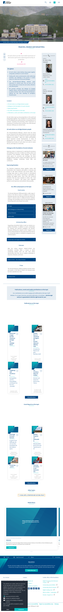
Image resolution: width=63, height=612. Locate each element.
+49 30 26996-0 (27, 583)
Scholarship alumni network (50, 587)
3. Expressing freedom (12, 108)
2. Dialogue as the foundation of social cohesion (18, 106)
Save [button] (7, 609)
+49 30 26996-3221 (48, 84)
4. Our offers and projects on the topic (16, 110)
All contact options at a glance (30, 586)
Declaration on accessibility (31, 604)
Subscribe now (31, 570)
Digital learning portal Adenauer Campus (50, 581)
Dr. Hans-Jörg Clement (47, 61)
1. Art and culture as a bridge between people (17, 104)
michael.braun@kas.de (49, 107)
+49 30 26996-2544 (48, 111)
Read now (49, 169)
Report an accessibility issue (46, 604)
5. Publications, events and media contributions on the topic (21, 112)
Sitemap (56, 604)
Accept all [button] (21, 609)
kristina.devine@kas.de (49, 135)
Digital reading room (49, 590)
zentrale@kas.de (28, 581)
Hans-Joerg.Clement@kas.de (49, 80)
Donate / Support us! (49, 595)
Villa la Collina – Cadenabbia (50, 592)
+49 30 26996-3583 (48, 138)
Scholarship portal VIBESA (50, 585)
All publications (31, 397)
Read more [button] (5, 594)
